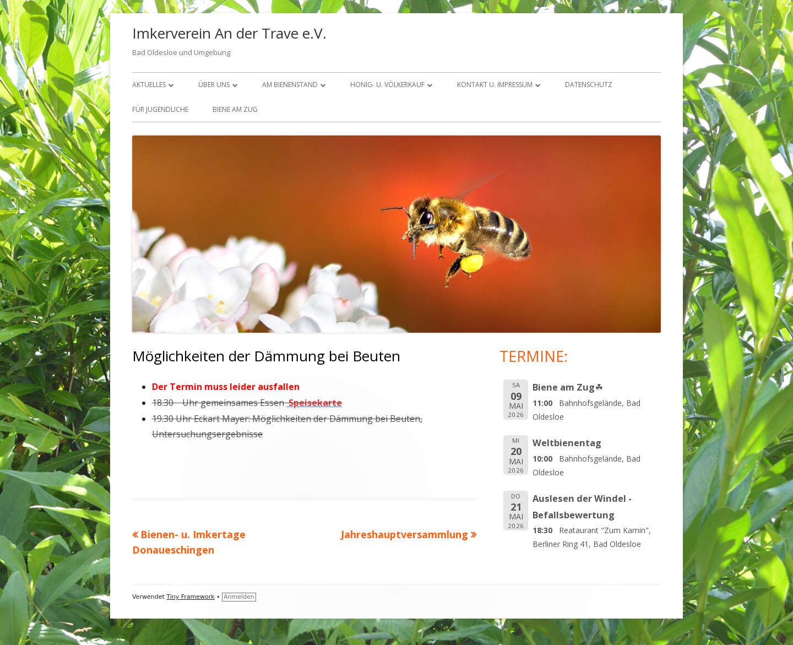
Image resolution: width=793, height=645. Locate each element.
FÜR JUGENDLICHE (160, 109)
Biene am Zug (235, 109)
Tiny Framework (190, 596)
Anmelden (239, 596)
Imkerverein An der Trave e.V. (229, 33)
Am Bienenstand (290, 84)
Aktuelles (149, 84)
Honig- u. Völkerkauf (387, 84)
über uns (214, 84)
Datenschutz (588, 84)
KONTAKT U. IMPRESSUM (495, 84)
